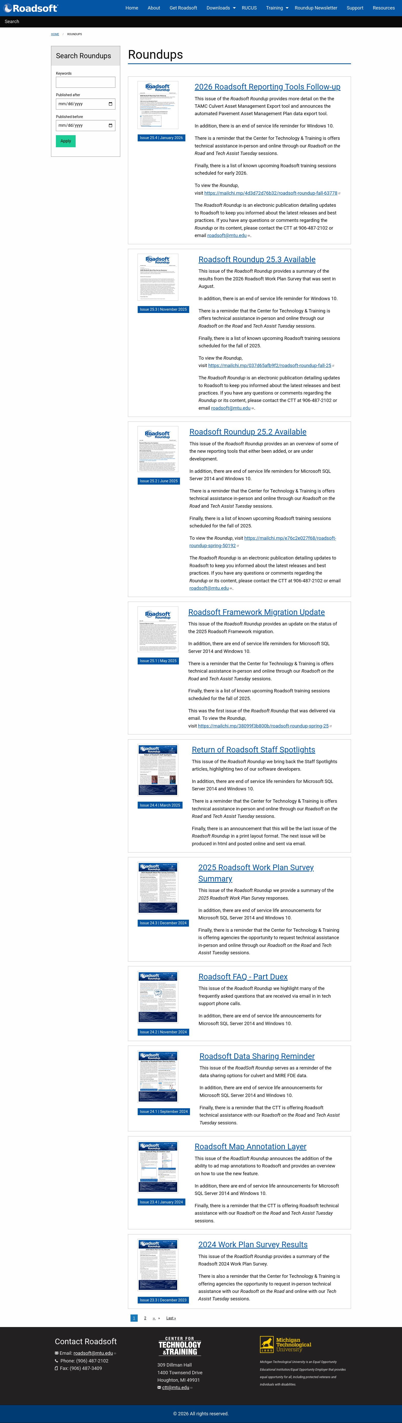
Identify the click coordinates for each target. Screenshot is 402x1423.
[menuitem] (31, 8)
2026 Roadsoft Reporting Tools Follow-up (267, 87)
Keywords (64, 73)
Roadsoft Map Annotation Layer (250, 1146)
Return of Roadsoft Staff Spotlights (253, 749)
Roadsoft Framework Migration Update (256, 612)
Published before (69, 117)
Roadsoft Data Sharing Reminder (257, 1056)
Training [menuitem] (274, 8)
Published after (68, 95)
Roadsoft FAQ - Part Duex (243, 977)
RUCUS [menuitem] (249, 8)
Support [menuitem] (355, 8)
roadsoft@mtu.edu (95, 1353)
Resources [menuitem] (384, 8)
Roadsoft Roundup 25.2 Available (247, 432)
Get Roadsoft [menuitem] (183, 8)
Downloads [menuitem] (218, 8)
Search (12, 21)
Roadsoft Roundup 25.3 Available (256, 259)
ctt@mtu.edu (177, 1387)
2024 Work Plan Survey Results (253, 1244)
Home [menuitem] (132, 8)
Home (55, 34)
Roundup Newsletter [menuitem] (316, 8)
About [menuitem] (154, 8)
